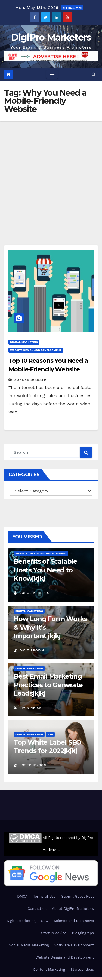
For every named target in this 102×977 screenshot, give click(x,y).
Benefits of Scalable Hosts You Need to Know (45, 569)
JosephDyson (30, 765)
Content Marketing (49, 970)
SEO (50, 734)
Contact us (37, 909)
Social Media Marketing (29, 945)
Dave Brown (29, 650)
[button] (94, 74)
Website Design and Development (35, 350)
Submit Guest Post (77, 896)
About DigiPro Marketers (73, 909)
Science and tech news (74, 921)
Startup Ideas (82, 970)
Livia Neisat (29, 708)
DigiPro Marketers (51, 37)
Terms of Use (44, 896)
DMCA (22, 896)
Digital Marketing (24, 341)
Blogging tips (83, 933)
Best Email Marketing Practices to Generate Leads (48, 684)
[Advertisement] (51, 175)
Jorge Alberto (32, 593)
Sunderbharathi (28, 380)
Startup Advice (53, 933)
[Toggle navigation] (52, 74)
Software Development (74, 945)
